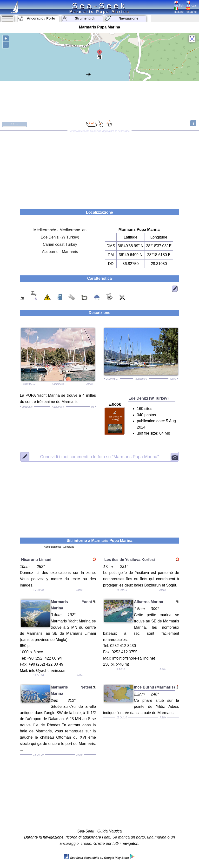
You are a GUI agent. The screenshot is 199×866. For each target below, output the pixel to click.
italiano (179, 10)
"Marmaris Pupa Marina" (99, 456)
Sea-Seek (99, 5)
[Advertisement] (99, 168)
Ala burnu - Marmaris (60, 252)
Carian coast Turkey (60, 244)
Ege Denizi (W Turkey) (60, 237)
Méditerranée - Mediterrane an (60, 230)
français (191, 4)
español (191, 10)
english (179, 4)
